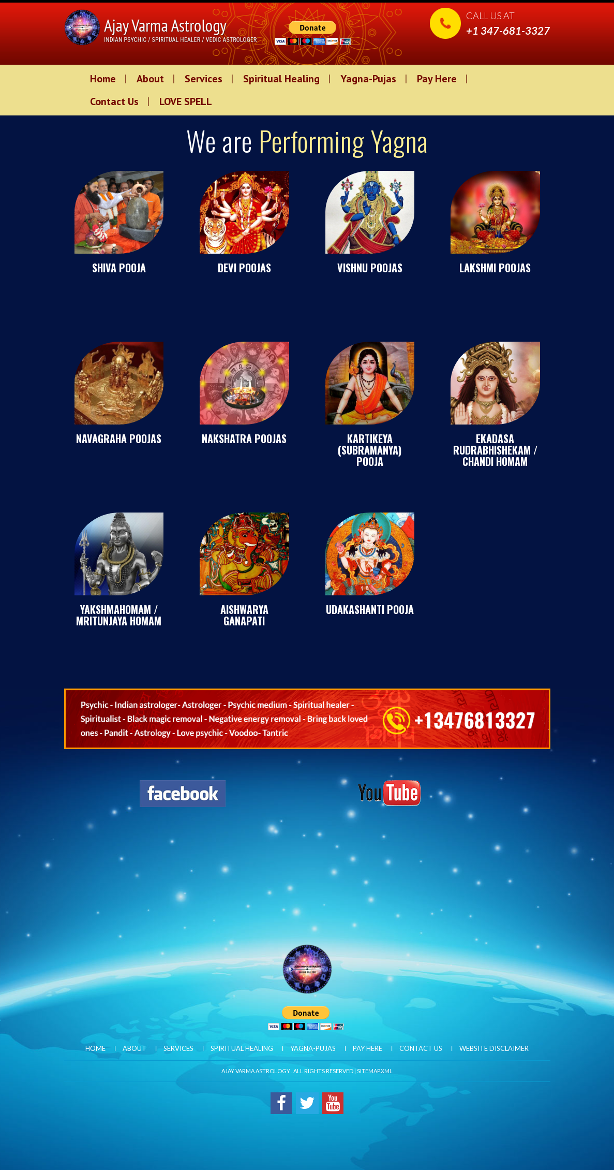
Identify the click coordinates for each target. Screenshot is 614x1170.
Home (103, 78)
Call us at (508, 23)
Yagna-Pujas (368, 78)
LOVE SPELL (185, 101)
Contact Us (114, 101)
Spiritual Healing (281, 78)
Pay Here (437, 78)
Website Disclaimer (494, 1048)
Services (203, 78)
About (150, 78)
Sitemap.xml (375, 1070)
